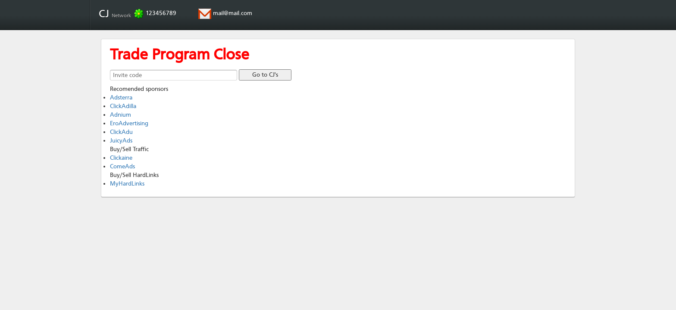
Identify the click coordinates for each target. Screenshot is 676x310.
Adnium (120, 114)
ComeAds (122, 166)
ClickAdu (121, 132)
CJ (116, 13)
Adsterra (121, 97)
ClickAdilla (123, 106)
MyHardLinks (127, 183)
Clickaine (121, 157)
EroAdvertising (129, 123)
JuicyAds (121, 140)
